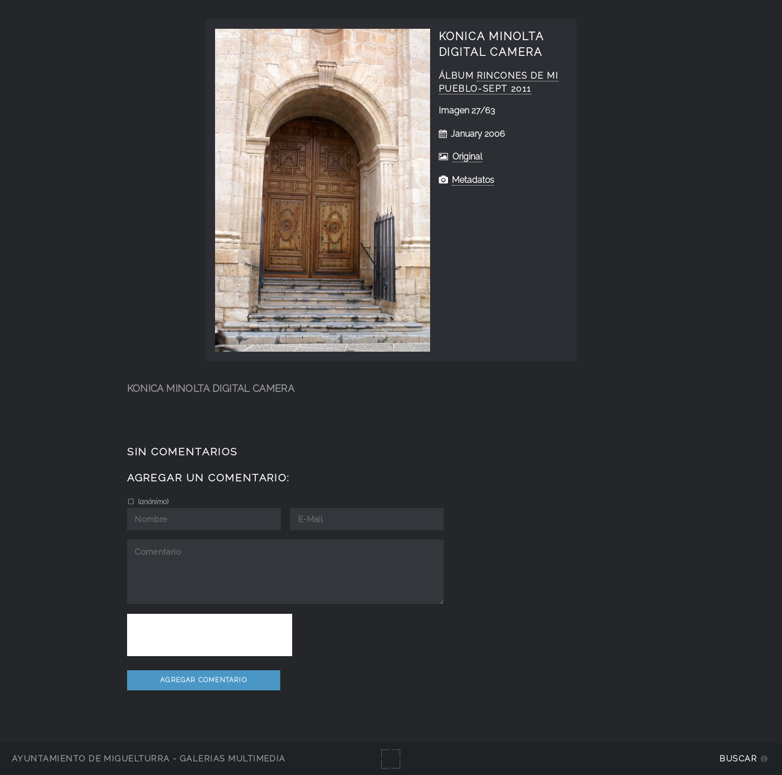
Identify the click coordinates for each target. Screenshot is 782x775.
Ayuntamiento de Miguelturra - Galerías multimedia (149, 758)
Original (467, 156)
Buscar (738, 758)
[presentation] (209, 635)
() (152, 501)
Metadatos (473, 180)
